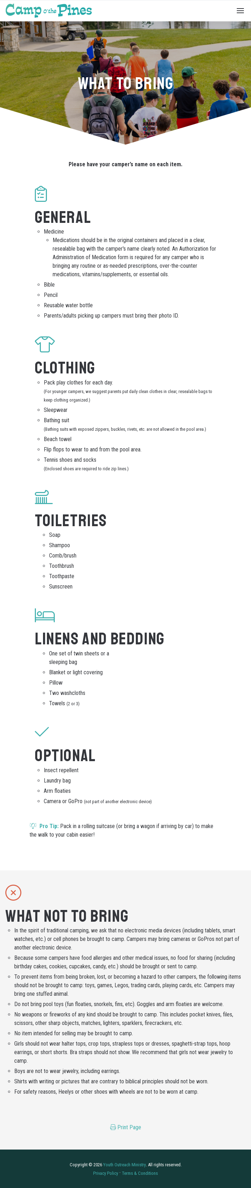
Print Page (125, 1127)
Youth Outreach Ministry (124, 1164)
